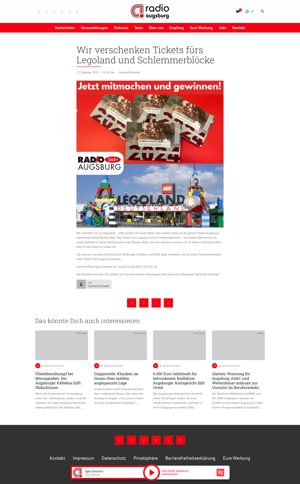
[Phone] (69, 11)
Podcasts (121, 27)
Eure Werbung (201, 27)
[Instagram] (47, 11)
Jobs (222, 27)
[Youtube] (54, 11)
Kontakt (238, 27)
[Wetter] (249, 11)
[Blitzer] (238, 11)
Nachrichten (65, 27)
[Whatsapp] (77, 11)
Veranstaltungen (94, 27)
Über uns (156, 27)
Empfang (177, 27)
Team (138, 27)
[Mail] (62, 11)
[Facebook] (39, 11)
